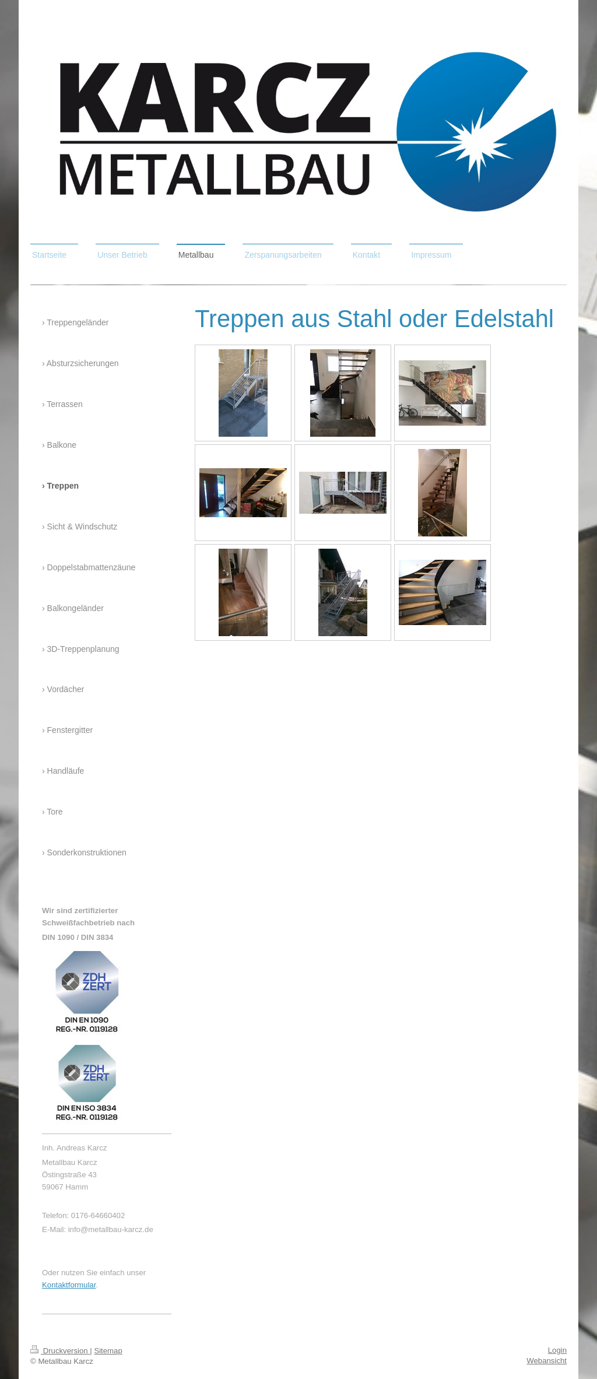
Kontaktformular (69, 1284)
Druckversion (60, 1350)
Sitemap (108, 1350)
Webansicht (546, 1360)
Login (557, 1350)
